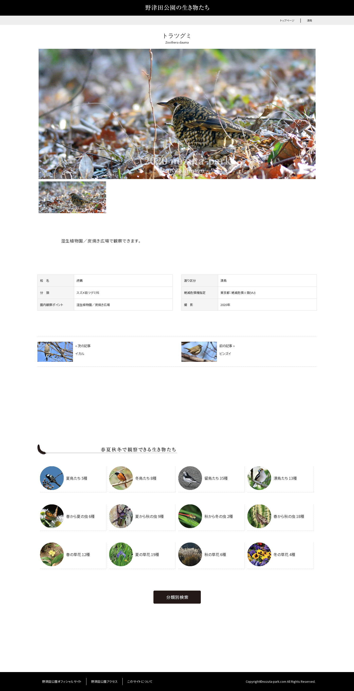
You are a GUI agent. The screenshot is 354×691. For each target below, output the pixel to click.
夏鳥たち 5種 (63, 478)
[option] (177, 114)
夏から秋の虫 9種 (136, 516)
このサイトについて (139, 681)
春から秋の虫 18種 (275, 516)
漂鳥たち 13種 (272, 478)
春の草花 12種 (65, 554)
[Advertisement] (177, 408)
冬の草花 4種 (271, 554)
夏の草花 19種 (134, 554)
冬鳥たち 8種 (133, 478)
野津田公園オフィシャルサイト (61, 681)
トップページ (287, 20)
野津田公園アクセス (104, 681)
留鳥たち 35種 (203, 478)
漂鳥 (309, 20)
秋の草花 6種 (202, 554)
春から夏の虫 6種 (67, 516)
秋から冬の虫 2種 (205, 516)
